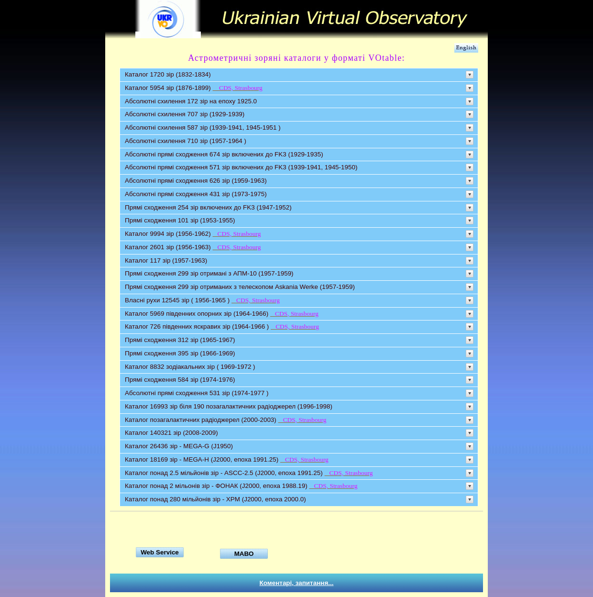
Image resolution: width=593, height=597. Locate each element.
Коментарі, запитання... (297, 582)
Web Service (160, 552)
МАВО (244, 553)
